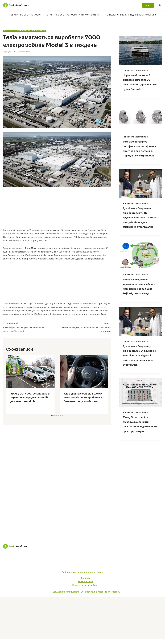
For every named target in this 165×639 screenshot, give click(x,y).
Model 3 (7, 233)
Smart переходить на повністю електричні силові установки (85, 327)
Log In (148, 5)
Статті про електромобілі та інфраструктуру (73, 15)
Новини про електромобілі (25, 15)
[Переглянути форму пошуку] (160, 5)
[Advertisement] (57, 209)
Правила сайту (85, 623)
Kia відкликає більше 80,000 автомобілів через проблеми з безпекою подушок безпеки (83, 397)
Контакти (85, 619)
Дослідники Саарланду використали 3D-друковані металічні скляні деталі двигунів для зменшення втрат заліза (140, 388)
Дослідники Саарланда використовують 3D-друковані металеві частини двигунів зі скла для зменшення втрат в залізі (139, 231)
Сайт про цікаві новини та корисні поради (82, 614)
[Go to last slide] (10, 384)
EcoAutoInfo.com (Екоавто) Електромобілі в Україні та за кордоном (86, 633)
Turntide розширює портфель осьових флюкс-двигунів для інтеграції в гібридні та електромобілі (140, 155)
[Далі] (104, 384)
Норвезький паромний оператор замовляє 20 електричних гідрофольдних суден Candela (140, 84)
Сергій (8, 52)
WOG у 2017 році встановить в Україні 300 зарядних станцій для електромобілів (30, 397)
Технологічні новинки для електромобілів (130, 15)
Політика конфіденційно (84, 627)
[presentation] (30, 371)
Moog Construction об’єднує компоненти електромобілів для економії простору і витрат (139, 463)
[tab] (52, 415)
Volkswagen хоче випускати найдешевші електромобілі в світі (29, 327)
